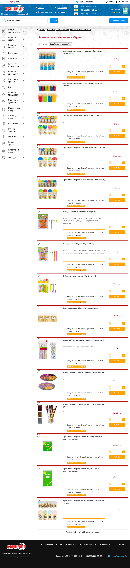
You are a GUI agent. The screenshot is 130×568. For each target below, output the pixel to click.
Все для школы (9, 38)
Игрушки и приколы (10, 80)
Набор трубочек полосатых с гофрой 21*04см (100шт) (83, 340)
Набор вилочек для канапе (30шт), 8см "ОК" (79, 276)
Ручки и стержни (9, 130)
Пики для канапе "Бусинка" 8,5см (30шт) (78, 244)
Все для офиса (9, 46)
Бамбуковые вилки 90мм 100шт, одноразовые (80, 308)
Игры (7, 87)
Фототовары (11, 136)
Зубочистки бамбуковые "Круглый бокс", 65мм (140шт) (84, 180)
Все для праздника (10, 93)
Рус (11, 2)
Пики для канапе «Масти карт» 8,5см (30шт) (79, 212)
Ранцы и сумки (9, 143)
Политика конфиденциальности (17, 557)
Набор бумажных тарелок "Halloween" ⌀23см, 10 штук (83, 372)
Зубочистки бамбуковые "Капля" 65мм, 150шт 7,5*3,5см (84, 147)
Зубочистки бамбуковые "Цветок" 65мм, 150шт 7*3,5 (83, 115)
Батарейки (10, 123)
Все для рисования (10, 72)
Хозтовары (10, 53)
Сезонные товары (10, 117)
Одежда (9, 157)
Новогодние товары (10, 151)
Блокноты (9, 58)
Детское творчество (10, 65)
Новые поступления (11, 31)
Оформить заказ (118, 20)
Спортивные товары (11, 109)
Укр (17, 2)
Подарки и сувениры (10, 101)
